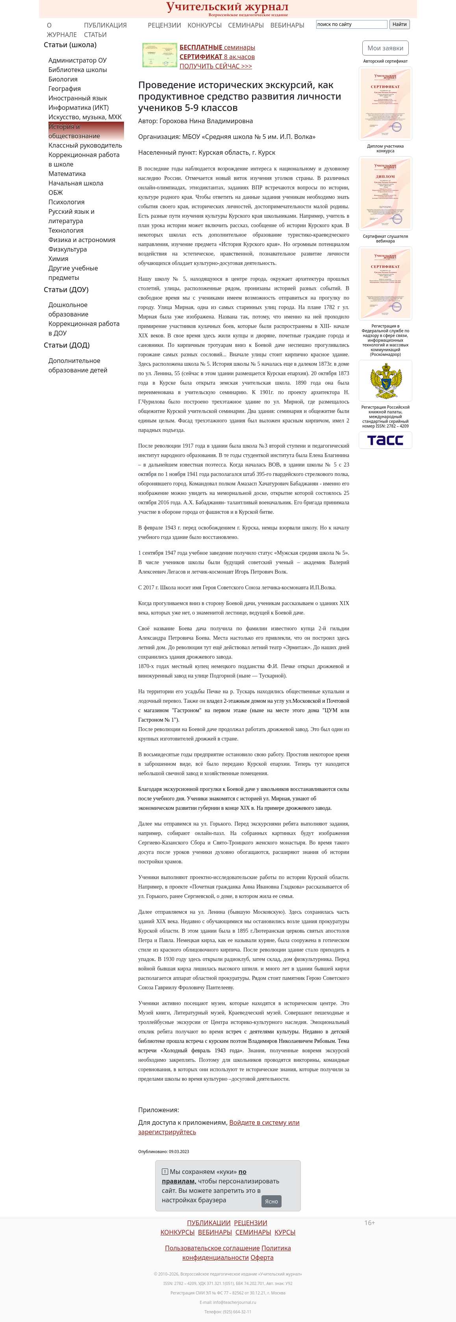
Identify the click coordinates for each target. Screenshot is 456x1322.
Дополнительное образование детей (78, 365)
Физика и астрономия (81, 239)
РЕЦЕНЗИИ (165, 25)
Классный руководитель (85, 145)
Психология (66, 202)
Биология (63, 79)
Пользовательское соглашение (212, 1248)
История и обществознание (74, 131)
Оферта (262, 1257)
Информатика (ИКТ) (78, 107)
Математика (67, 173)
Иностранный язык (77, 98)
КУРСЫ (284, 1232)
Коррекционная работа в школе (84, 159)
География (64, 88)
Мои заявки (385, 48)
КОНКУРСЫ (204, 25)
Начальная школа (76, 183)
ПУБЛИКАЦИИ (209, 1222)
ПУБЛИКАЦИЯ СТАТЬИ (105, 30)
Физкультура (67, 249)
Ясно (271, 1201)
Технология (65, 230)
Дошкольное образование (68, 309)
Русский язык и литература (71, 216)
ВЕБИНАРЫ (287, 25)
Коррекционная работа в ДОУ (84, 328)
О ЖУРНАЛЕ (62, 30)
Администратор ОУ (77, 60)
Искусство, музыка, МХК (85, 117)
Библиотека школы (77, 69)
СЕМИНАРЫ (246, 25)
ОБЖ (55, 192)
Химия (58, 258)
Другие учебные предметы (73, 273)
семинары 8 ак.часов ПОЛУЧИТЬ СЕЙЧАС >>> (217, 56)
